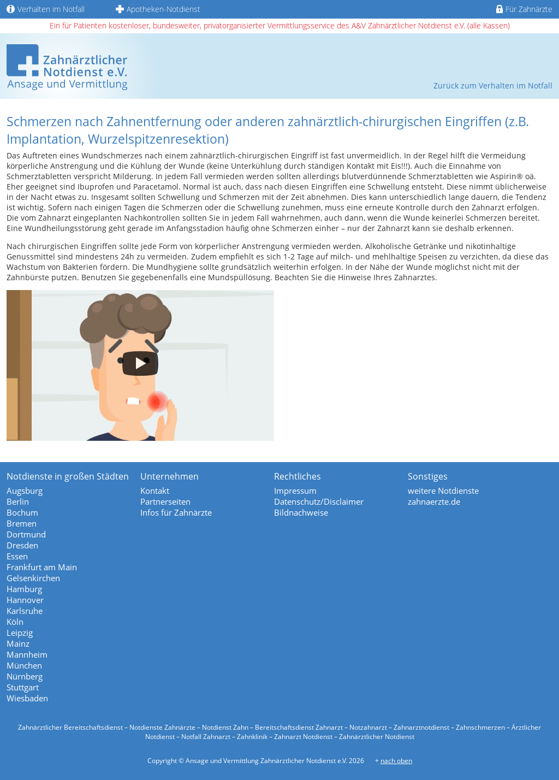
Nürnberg (25, 676)
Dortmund (26, 534)
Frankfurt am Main (42, 567)
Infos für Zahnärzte (176, 512)
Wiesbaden (27, 698)
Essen (17, 556)
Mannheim (27, 654)
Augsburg (25, 490)
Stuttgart (23, 687)
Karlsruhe (25, 610)
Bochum (22, 512)
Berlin (18, 501)
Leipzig (20, 632)
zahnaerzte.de (434, 501)
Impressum (295, 490)
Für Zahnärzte (524, 9)
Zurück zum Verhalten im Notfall (492, 85)
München (24, 665)
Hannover (25, 599)
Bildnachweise (301, 512)
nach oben (396, 760)
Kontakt (154, 490)
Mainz (18, 643)
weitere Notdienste (443, 490)
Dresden (22, 545)
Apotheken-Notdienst (158, 9)
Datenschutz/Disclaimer (319, 501)
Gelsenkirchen (33, 577)
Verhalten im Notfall (46, 9)
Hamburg (24, 588)
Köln (15, 621)
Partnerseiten (165, 501)
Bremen (22, 523)
